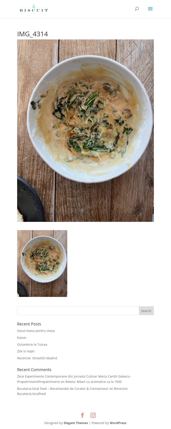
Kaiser (21, 337)
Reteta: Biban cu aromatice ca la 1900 (93, 382)
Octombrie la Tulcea (32, 344)
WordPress (118, 423)
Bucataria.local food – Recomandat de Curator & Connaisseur (62, 388)
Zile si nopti (26, 351)
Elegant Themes (76, 423)
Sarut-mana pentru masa (36, 331)
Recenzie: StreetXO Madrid (37, 358)
